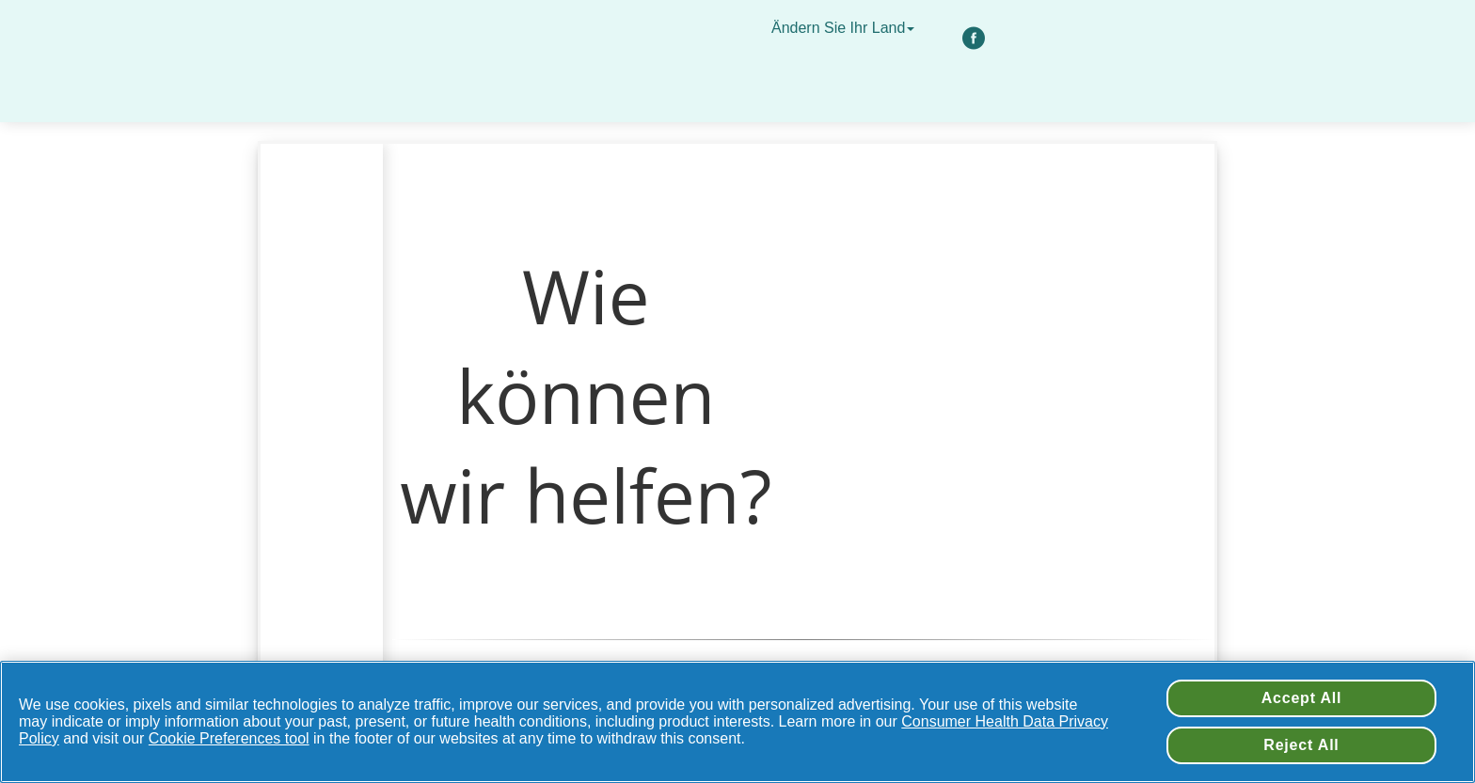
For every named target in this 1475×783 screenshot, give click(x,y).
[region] (737, 722)
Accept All (1301, 698)
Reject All (1301, 745)
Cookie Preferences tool (229, 738)
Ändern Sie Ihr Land (845, 28)
